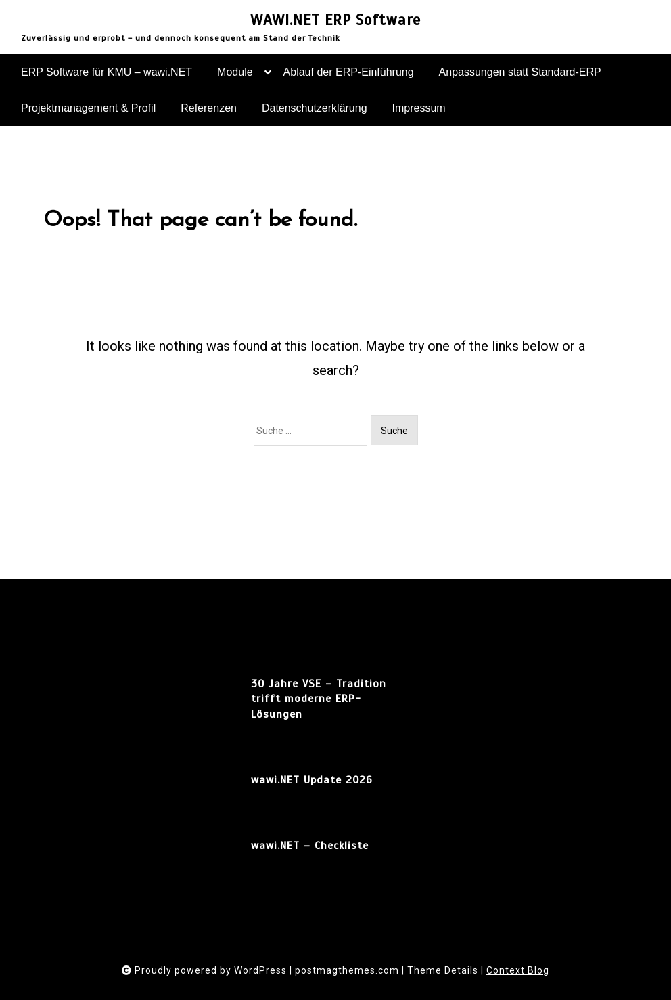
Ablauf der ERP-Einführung (348, 72)
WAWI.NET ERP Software (335, 20)
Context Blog (517, 970)
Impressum (419, 108)
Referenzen (209, 108)
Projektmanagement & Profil (88, 108)
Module (234, 78)
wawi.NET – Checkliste (310, 845)
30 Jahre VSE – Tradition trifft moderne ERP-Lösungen (318, 699)
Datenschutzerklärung (314, 108)
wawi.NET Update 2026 (312, 780)
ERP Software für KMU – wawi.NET (106, 72)
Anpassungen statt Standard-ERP (520, 72)
